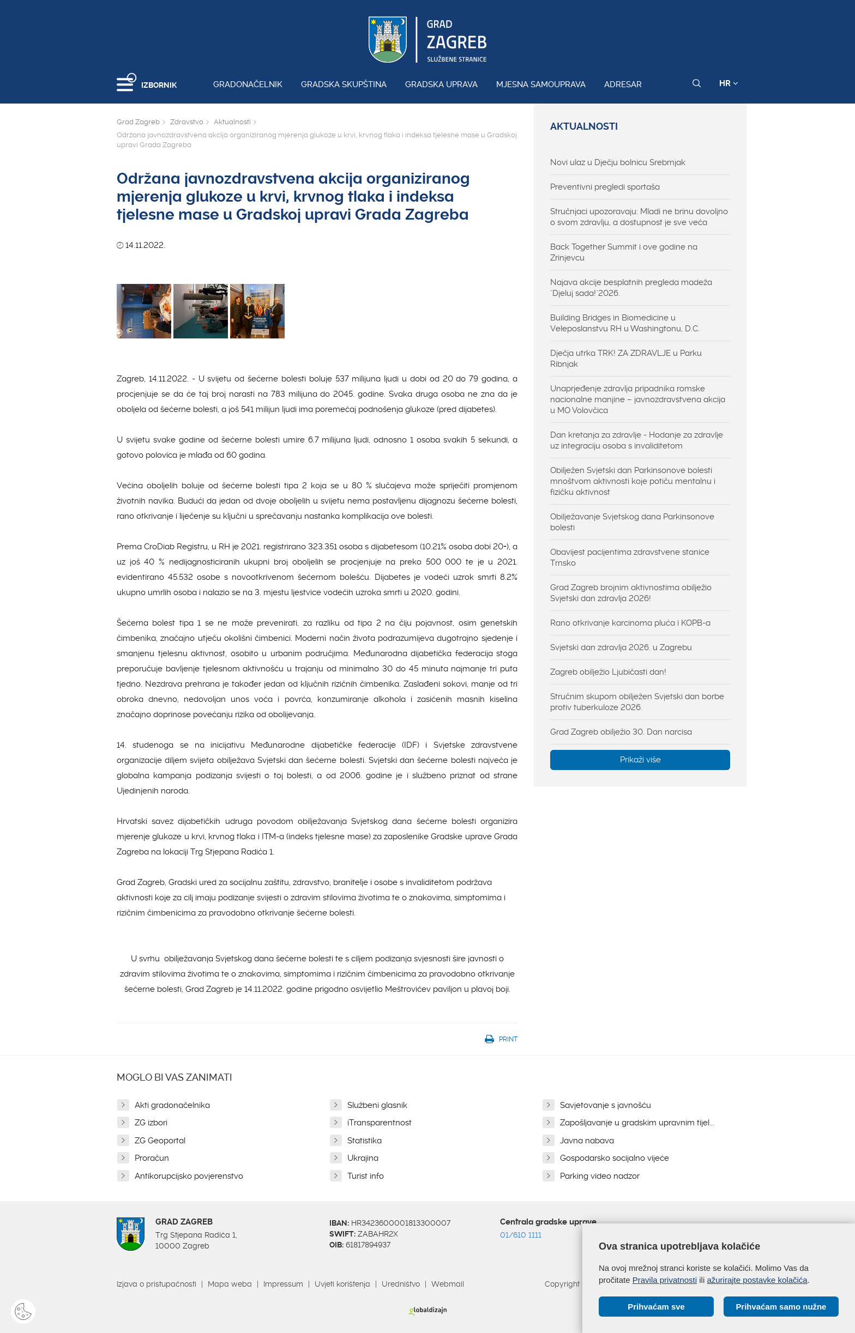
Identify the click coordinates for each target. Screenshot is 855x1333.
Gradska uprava (441, 84)
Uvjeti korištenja (342, 1284)
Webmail (447, 1284)
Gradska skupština (344, 84)
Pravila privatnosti (665, 1279)
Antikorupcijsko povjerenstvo (189, 1176)
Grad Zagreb (138, 122)
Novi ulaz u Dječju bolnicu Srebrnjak (617, 162)
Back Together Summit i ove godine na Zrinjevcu (623, 252)
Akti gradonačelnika (172, 1105)
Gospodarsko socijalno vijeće (614, 1158)
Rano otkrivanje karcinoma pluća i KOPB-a (630, 623)
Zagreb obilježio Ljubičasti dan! (608, 672)
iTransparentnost (379, 1123)
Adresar (623, 84)
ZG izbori (151, 1123)
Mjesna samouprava (541, 84)
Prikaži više (640, 760)
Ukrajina (362, 1158)
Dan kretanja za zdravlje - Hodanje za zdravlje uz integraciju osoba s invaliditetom (636, 440)
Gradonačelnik (247, 84)
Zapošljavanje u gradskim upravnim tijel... (637, 1123)
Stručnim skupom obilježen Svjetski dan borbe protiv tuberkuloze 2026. (637, 702)
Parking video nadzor (600, 1176)
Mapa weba (230, 1284)
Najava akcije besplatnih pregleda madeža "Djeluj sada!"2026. (631, 287)
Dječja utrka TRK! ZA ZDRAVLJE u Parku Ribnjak (626, 358)
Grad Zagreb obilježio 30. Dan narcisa (621, 732)
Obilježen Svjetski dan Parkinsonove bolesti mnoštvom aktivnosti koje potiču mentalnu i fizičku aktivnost (632, 481)
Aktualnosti (232, 122)
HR (728, 83)
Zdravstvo (186, 122)
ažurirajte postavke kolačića (757, 1279)
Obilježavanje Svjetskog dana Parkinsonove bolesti (632, 522)
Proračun (152, 1158)
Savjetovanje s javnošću (605, 1105)
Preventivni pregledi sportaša (605, 187)
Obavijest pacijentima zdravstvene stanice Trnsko (629, 557)
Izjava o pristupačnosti (156, 1284)
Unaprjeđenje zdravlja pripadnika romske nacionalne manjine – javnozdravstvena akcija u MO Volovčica (637, 399)
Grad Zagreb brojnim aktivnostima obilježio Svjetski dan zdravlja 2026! (631, 593)
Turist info (365, 1176)
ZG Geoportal (160, 1141)
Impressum (283, 1284)
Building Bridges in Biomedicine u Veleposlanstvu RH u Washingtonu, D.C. (625, 323)
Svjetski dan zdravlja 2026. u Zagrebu (621, 647)
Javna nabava (587, 1141)
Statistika (364, 1141)
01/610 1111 (520, 1235)
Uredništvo (401, 1284)
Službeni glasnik (377, 1105)
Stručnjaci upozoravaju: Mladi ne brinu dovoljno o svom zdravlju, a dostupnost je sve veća (639, 217)
